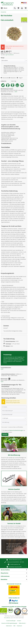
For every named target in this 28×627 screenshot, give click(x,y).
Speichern (4, 434)
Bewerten (12, 77)
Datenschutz (9, 625)
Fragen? (20, 77)
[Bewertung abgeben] (14, 418)
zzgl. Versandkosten (9, 54)
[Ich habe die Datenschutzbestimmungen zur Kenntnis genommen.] (1, 430)
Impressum (19, 625)
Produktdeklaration (6, 367)
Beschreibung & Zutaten (7, 89)
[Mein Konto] (21, 8)
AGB (14, 625)
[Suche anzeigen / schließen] (14, 8)
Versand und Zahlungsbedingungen (9, 623)
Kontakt (19, 620)
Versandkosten (7, 617)
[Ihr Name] (14, 406)
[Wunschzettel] (18, 8)
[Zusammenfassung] (14, 414)
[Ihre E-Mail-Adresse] (14, 410)
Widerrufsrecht (22, 623)
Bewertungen (4, 378)
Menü (4, 8)
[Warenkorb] (25, 8)
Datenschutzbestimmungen (16, 430)
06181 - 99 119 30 (20, 562)
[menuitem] (4, 8)
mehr (15, 91)
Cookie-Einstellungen (11, 620)
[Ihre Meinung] (14, 423)
